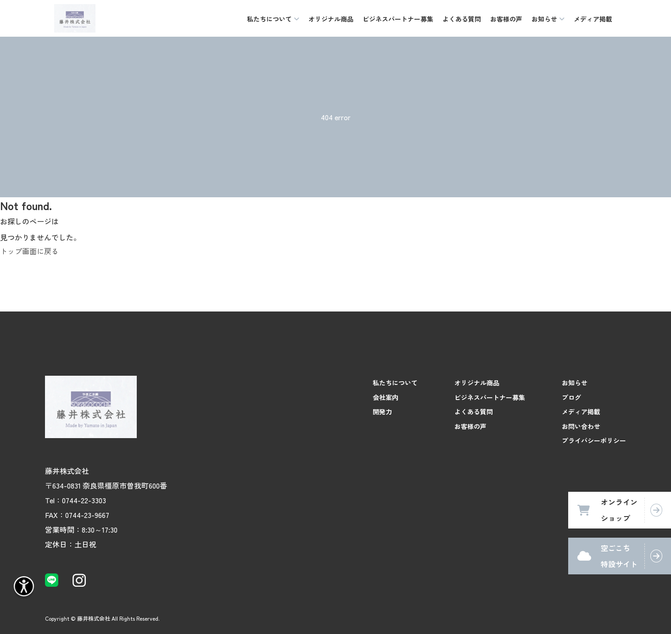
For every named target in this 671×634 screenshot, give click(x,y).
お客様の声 (506, 18)
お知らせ (574, 382)
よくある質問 (461, 18)
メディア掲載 (593, 18)
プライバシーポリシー (594, 440)
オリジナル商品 (330, 18)
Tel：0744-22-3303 (75, 500)
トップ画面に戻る (29, 250)
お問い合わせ (581, 426)
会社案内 (385, 397)
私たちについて (395, 382)
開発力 (382, 411)
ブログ (571, 397)
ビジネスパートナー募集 (398, 18)
